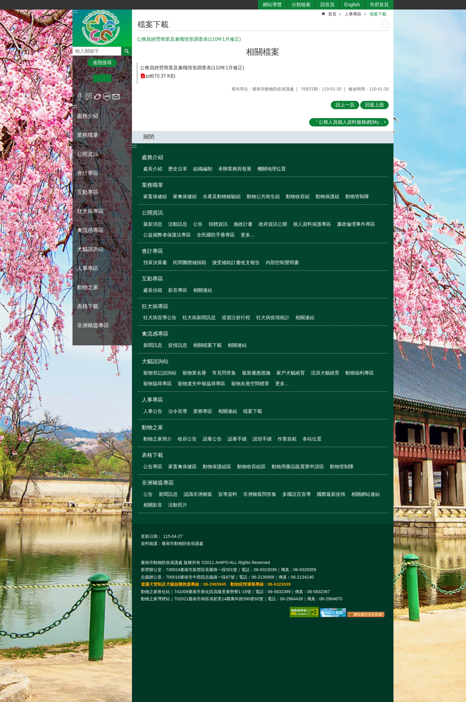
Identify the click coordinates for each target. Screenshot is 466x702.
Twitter (97, 96)
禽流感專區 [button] (90, 230)
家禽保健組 (185, 196)
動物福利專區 (359, 372)
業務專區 (202, 411)
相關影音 (152, 504)
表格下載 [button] (87, 306)
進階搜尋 (102, 62)
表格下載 (152, 455)
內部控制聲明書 (282, 262)
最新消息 (152, 224)
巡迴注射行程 (236, 317)
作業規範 (287, 438)
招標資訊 (218, 224)
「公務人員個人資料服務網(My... (348, 122)
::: (75, 11)
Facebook (79, 96)
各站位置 (312, 438)
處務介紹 (152, 157)
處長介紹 (152, 168)
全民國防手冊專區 (216, 234)
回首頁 (327, 4)
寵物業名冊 (194, 372)
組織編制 (202, 168)
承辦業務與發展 (234, 168)
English (352, 4)
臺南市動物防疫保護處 (102, 28)
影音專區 (177, 290)
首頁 (332, 14)
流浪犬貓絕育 (325, 372)
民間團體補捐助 (189, 262)
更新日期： (151, 536)
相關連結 (202, 290)
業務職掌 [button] (87, 135)
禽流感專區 (155, 334)
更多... (247, 234)
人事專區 (353, 14)
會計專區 (152, 251)
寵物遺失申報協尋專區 (201, 383)
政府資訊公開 (273, 224)
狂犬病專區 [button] (90, 211)
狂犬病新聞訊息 (199, 317)
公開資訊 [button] (87, 154)
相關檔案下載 (207, 345)
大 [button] (120, 78)
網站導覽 (272, 4)
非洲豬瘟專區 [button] (93, 325)
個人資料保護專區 (312, 224)
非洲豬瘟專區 (158, 483)
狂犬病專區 (155, 306)
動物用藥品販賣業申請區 (298, 466)
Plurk (88, 96)
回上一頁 (345, 104)
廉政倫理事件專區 (356, 224)
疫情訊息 (177, 345)
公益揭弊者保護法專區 (167, 234)
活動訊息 (177, 224)
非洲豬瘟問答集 (259, 494)
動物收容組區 (251, 466)
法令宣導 (177, 411)
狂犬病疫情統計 (272, 317)
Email (116, 96)
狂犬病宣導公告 (160, 317)
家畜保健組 (155, 196)
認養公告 (212, 438)
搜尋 (77, 49)
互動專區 (152, 279)
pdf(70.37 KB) (160, 76)
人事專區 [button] (87, 268)
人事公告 (152, 411)
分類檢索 (301, 4)
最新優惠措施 (256, 372)
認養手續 (237, 438)
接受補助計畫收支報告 (236, 262)
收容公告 (187, 438)
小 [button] (84, 78)
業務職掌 (152, 185)
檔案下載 (378, 14)
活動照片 (177, 504)
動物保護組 (327, 196)
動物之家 (152, 427)
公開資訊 (152, 213)
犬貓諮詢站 (155, 361)
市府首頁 (379, 4)
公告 (198, 224)
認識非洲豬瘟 (198, 494)
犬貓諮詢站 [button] (90, 249)
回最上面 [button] (374, 104)
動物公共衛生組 (263, 196)
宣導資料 (227, 494)
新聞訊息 (152, 345)
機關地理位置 (271, 168)
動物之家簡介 (157, 438)
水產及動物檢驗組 (222, 196)
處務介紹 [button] (87, 116)
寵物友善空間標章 (250, 383)
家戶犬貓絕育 (290, 372)
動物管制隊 (357, 196)
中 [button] (102, 78)
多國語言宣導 (296, 494)
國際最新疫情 (331, 494)
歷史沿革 (177, 168)
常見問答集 (224, 372)
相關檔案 (262, 52)
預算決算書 (155, 262)
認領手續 (262, 438)
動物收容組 (298, 196)
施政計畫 (243, 224)
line (106, 96)
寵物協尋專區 (157, 383)
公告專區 (152, 466)
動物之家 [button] (87, 287)
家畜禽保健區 (182, 466)
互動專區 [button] (87, 192)
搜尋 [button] (126, 51)
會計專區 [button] (87, 173)
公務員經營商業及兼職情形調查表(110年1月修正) (192, 67)
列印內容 (385, 24)
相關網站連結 (365, 494)
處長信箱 (152, 290)
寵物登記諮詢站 (160, 372)
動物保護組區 (217, 466)
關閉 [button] (149, 137)
